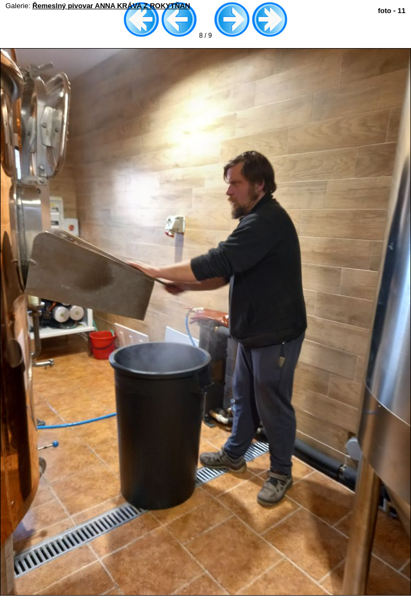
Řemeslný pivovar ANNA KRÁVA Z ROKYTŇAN (111, 6)
